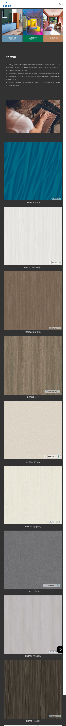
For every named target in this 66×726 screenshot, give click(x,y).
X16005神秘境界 (33, 203)
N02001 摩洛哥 (33, 721)
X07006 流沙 (33, 397)
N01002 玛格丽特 (33, 656)
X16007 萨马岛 (33, 462)
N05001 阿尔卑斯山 (33, 267)
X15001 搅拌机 (33, 591)
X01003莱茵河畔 (33, 332)
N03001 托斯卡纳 (33, 527)
